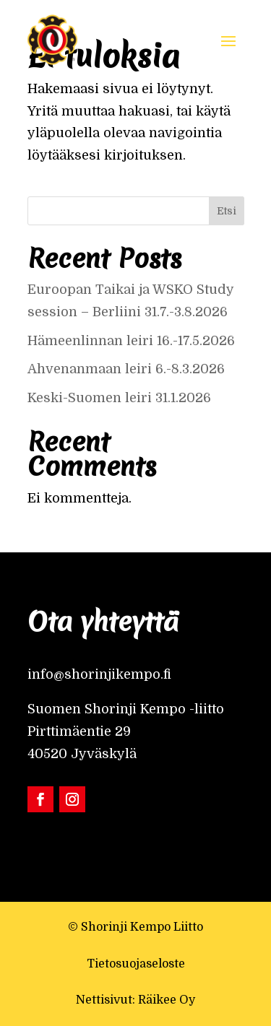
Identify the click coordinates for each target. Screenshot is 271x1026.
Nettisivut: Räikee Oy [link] (135, 1000)
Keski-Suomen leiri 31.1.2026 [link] (119, 398)
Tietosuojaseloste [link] (136, 963)
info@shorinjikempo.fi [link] (99, 674)
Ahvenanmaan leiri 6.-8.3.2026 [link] (126, 369)
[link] (52, 39)
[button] (228, 39)
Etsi (226, 211)
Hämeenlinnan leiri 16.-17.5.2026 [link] (131, 341)
